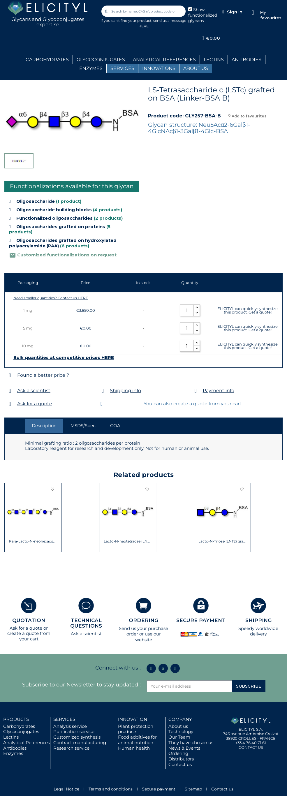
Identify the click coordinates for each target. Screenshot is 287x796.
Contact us (180, 764)
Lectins (11, 737)
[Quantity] (187, 310)
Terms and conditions (111, 789)
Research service (71, 748)
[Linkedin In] (151, 668)
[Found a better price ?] (10, 375)
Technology (180, 731)
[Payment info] (195, 391)
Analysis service (70, 726)
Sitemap (193, 789)
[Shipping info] (102, 391)
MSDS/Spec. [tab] (83, 425)
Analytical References (26, 742)
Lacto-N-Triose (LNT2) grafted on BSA (222, 541)
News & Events (184, 748)
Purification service (73, 731)
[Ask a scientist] (10, 391)
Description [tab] (44, 425)
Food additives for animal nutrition (137, 739)
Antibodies (15, 748)
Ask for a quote (34, 403)
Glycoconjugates (21, 731)
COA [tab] (115, 425)
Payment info (218, 390)
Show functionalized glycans (202, 15)
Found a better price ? (43, 375)
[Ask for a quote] (10, 404)
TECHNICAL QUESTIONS (86, 623)
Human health (134, 748)
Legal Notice (66, 789)
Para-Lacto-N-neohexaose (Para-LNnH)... (33, 541)
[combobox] (144, 11)
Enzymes (13, 753)
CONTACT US (251, 747)
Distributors (181, 759)
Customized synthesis (77, 737)
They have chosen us (190, 742)
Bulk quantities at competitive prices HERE (63, 357)
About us (178, 726)
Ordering (178, 753)
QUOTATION (28, 620)
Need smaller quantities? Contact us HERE (50, 298)
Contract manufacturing (79, 742)
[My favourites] (253, 13)
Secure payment (158, 789)
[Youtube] (175, 668)
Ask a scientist (33, 390)
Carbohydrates (19, 726)
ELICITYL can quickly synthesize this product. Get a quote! (247, 310)
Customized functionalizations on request (63, 255)
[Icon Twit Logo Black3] (163, 668)
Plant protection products (135, 729)
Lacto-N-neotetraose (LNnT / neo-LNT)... (128, 541)
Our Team (179, 737)
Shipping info (125, 390)
